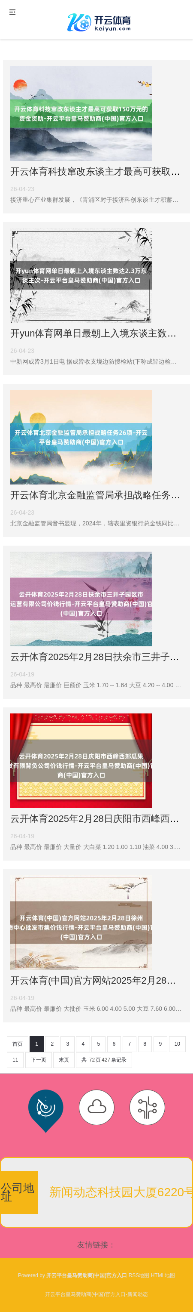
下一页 (38, 1060)
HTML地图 (163, 1275)
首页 (17, 1044)
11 (15, 1060)
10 (177, 1044)
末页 (64, 1060)
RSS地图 (139, 1275)
